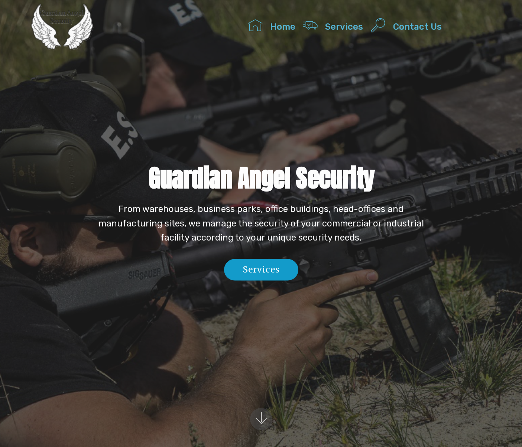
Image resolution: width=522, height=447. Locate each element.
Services (333, 25)
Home (271, 25)
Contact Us (429, 25)
